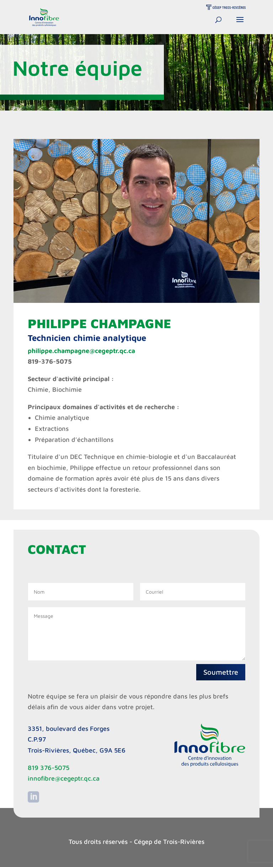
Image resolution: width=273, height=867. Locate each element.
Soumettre (220, 672)
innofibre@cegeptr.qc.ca (64, 778)
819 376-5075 (48, 767)
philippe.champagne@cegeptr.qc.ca (81, 350)
